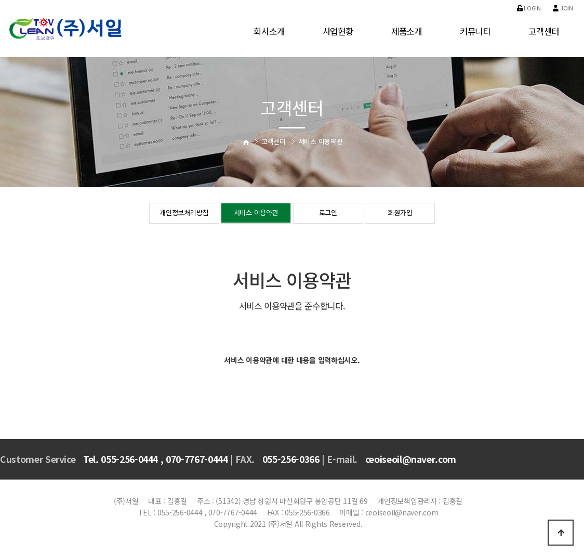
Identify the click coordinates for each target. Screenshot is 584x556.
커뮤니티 (475, 31)
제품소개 (406, 31)
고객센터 (543, 31)
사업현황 (338, 31)
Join (563, 8)
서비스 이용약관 (256, 213)
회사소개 (269, 31)
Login (529, 8)
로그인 (328, 213)
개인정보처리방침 (184, 213)
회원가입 (400, 213)
